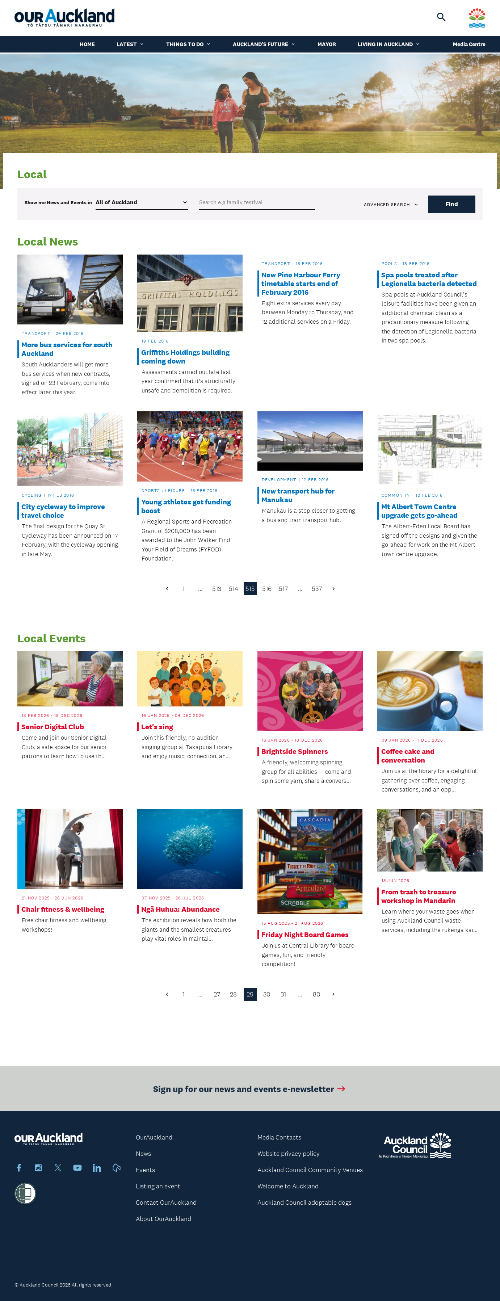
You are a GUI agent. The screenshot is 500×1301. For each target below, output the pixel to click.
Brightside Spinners (294, 751)
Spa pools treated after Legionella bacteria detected (429, 279)
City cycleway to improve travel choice (63, 511)
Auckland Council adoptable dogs (304, 1202)
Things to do (188, 45)
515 (250, 589)
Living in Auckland (389, 45)
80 (316, 994)
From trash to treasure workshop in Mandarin (418, 896)
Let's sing (157, 726)
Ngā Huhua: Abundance (180, 909)
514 (233, 589)
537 (317, 589)
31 (283, 994)
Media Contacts (279, 1137)
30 (266, 994)
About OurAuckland (163, 1219)
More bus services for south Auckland (67, 349)
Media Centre (469, 45)
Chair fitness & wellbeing (62, 909)
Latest (130, 45)
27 (217, 994)
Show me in (58, 202)
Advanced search (391, 204)
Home (87, 45)
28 (233, 994)
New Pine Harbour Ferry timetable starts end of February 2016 (300, 283)
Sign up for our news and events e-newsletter (250, 1095)
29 (250, 994)
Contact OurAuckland (166, 1202)
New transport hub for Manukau (298, 495)
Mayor (327, 45)
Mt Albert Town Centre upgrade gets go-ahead (419, 511)
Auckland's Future (264, 45)
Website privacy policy (288, 1154)
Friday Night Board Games (305, 934)
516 (267, 589)
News (143, 1154)
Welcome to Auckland (288, 1186)
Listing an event (158, 1186)
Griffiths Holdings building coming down (185, 356)
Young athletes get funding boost (186, 506)
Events (145, 1170)
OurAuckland (154, 1137)
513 (216, 589)
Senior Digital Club (52, 726)
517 (283, 589)
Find (452, 204)
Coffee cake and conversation (407, 755)
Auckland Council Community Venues (310, 1170)
